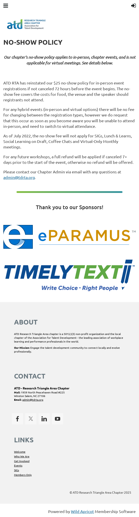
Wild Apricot (82, 511)
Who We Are (21, 456)
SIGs (16, 470)
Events (18, 465)
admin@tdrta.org (19, 177)
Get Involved (21, 461)
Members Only (23, 475)
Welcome (19, 451)
